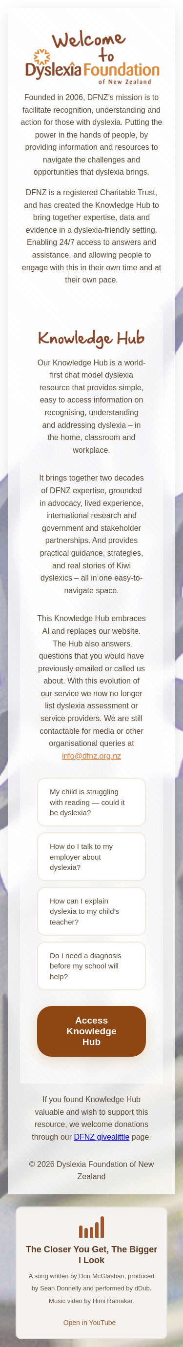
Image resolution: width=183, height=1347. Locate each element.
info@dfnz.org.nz (91, 756)
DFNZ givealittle (101, 1137)
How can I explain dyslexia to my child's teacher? (84, 911)
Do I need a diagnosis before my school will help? (86, 966)
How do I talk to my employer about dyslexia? (81, 856)
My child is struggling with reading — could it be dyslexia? (87, 802)
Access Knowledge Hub (91, 1031)
